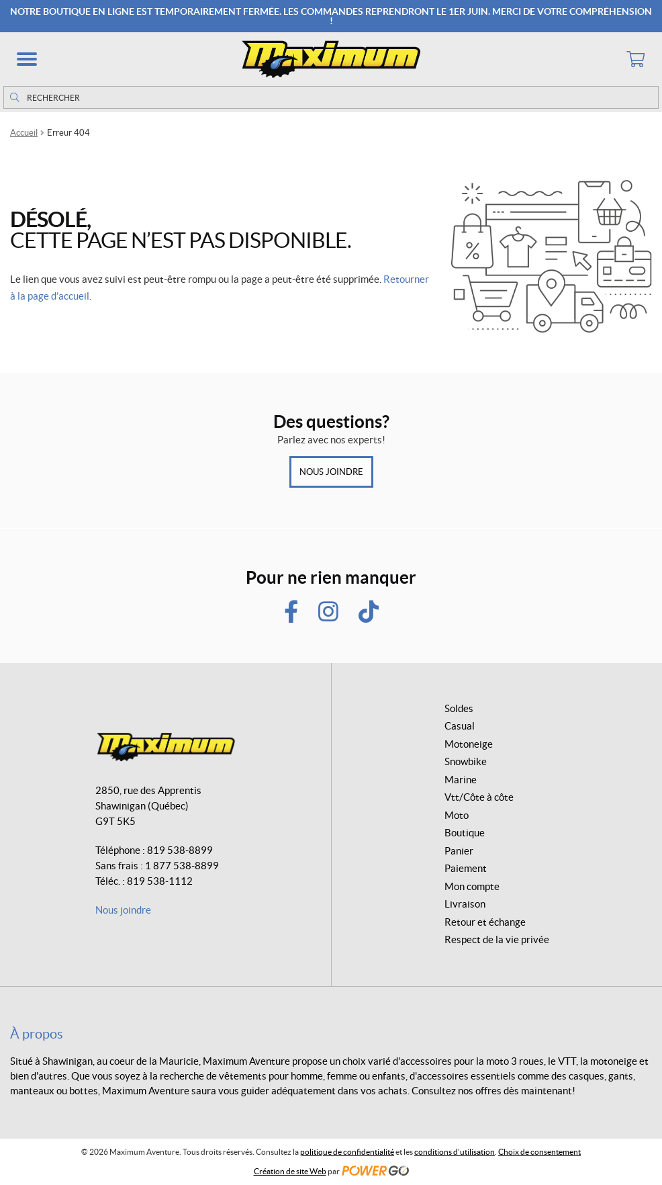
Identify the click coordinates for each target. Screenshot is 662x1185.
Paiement (465, 868)
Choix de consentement (539, 1151)
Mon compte (472, 886)
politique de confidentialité (347, 1151)
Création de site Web (290, 1171)
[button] (27, 59)
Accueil (24, 133)
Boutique (464, 832)
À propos (36, 1033)
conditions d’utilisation (454, 1151)
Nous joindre (331, 472)
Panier (458, 851)
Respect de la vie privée (496, 939)
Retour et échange (485, 922)
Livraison (464, 904)
